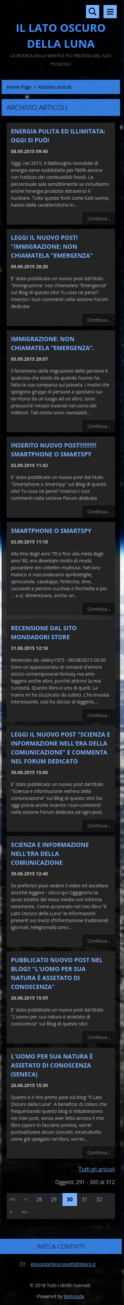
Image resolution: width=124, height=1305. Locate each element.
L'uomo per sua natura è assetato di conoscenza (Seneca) (52, 1065)
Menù (110, 11)
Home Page (19, 87)
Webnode (74, 1296)
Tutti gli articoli (97, 1169)
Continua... (98, 218)
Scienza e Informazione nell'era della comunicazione (50, 853)
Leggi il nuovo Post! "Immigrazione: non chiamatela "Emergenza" (52, 246)
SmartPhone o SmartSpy (51, 531)
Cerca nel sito (92, 11)
